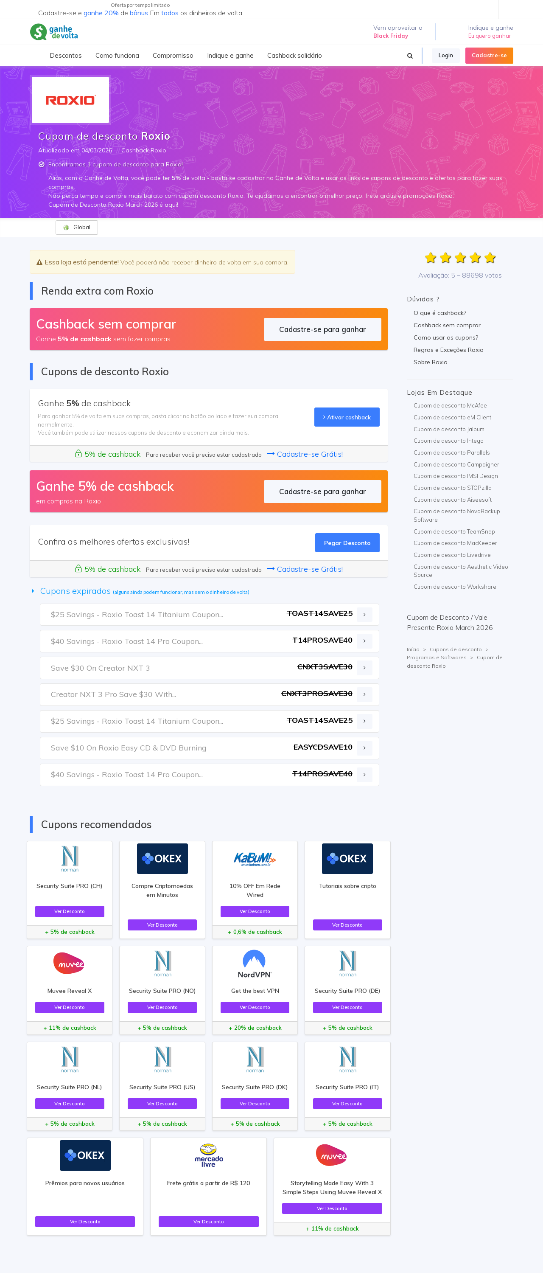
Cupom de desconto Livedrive (452, 554)
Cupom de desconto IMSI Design (456, 475)
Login (446, 55)
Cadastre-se (489, 55)
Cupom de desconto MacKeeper (455, 543)
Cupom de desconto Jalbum (449, 429)
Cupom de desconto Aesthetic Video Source (461, 571)
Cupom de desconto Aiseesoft (453, 499)
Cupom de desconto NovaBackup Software (457, 515)
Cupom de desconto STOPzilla (453, 487)
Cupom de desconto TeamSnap (454, 531)
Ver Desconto (69, 911)
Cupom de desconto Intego (449, 440)
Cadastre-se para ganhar (322, 329)
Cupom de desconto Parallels (452, 452)
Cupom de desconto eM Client (452, 417)
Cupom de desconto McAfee (450, 405)
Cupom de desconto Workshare (455, 586)
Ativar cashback (347, 417)
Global (76, 227)
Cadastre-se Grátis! (305, 454)
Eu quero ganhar (489, 35)
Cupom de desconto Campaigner (456, 464)
